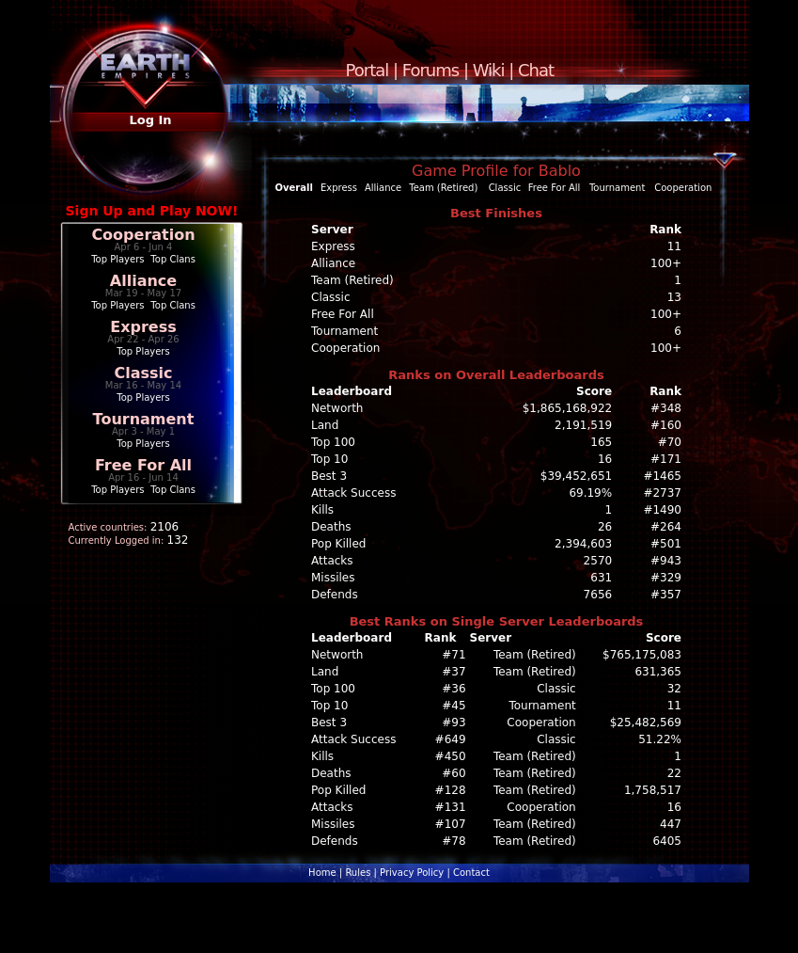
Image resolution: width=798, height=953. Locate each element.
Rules (357, 872)
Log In (150, 120)
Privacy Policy (412, 872)
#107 (450, 824)
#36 (453, 688)
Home (322, 872)
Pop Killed (338, 543)
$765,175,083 (641, 654)
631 (601, 577)
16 (605, 459)
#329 (665, 577)
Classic (143, 373)
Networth (337, 408)
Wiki (489, 70)
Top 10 (329, 459)
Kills (322, 509)
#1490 (662, 509)
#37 (453, 671)
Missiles (333, 577)
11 (674, 705)
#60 (453, 773)
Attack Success (353, 493)
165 (601, 442)
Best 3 (329, 476)
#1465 (662, 476)
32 (674, 688)
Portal (367, 70)
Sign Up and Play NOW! (152, 210)
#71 (453, 654)
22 (674, 773)
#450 (450, 756)
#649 (450, 739)
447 (670, 824)
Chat (536, 70)
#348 (665, 408)
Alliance (143, 281)
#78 (453, 841)
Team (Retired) (443, 188)
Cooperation (143, 235)
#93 (453, 722)
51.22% (659, 739)
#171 (665, 459)
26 (605, 526)
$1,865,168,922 (567, 408)
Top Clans (173, 259)
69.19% (590, 493)
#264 (665, 526)
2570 (598, 560)
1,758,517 (652, 790)
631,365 (657, 671)
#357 (665, 594)
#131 (450, 807)
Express (143, 327)
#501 (665, 543)
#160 (665, 425)
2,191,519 (583, 425)
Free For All (143, 465)
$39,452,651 (576, 476)
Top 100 (333, 442)
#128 (450, 790)
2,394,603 (583, 543)
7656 (598, 594)
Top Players (117, 259)
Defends (334, 594)
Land (324, 425)
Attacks (332, 560)
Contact (471, 872)
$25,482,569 (645, 722)
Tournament (144, 419)
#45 (453, 705)
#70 (669, 442)
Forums (430, 70)
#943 (665, 560)
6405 (666, 841)
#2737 (662, 493)
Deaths (331, 526)
